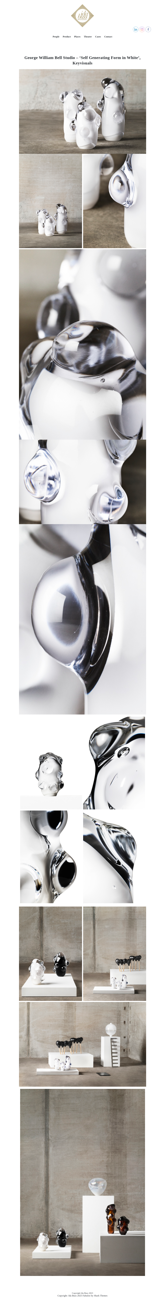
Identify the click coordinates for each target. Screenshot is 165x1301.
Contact (108, 36)
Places (77, 36)
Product (67, 36)
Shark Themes (101, 1295)
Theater (88, 36)
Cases (98, 36)
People (56, 36)
